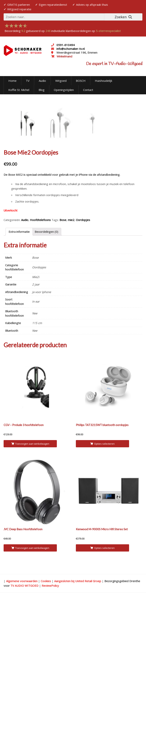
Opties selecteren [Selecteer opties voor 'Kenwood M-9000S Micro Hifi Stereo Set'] (102, 686)
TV (27, 81)
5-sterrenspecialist (108, 31)
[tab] (19, 370)
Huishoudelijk (103, 81)
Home (12, 81)
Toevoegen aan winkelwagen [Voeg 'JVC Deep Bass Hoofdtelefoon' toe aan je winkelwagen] (30, 686)
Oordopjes (83, 358)
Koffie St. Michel (18, 90)
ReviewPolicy (50, 724)
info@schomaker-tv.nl (70, 49)
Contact (88, 90)
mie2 (71, 358)
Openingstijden (64, 90)
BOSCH (81, 81)
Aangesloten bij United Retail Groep (77, 719)
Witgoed (61, 81)
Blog (41, 90)
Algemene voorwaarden (21, 719)
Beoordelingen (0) (46, 370)
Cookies (46, 719)
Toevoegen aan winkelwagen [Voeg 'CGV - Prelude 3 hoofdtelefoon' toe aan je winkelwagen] (30, 582)
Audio (42, 81)
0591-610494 (65, 45)
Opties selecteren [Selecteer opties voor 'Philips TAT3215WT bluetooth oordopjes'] (102, 582)
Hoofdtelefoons (40, 358)
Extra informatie (19, 370)
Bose (63, 358)
